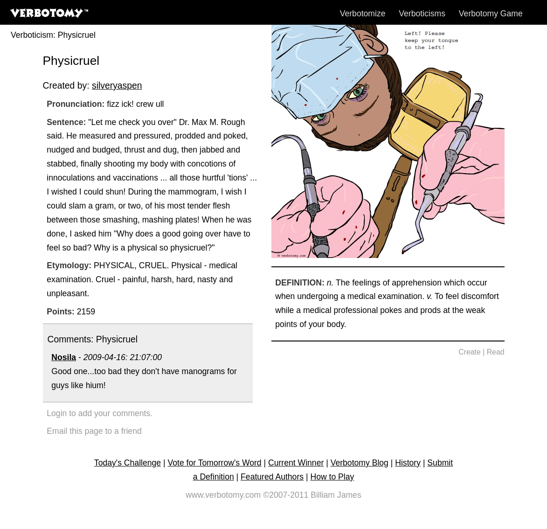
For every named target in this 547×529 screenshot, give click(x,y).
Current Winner (296, 462)
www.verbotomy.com (223, 495)
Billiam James (336, 495)
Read (496, 352)
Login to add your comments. (99, 413)
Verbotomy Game (491, 13)
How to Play (332, 476)
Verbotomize (363, 13)
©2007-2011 (285, 495)
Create (469, 352)
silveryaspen (117, 85)
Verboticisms (422, 13)
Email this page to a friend (94, 431)
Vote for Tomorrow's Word (214, 462)
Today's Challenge (127, 462)
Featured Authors (272, 476)
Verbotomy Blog (359, 462)
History (408, 462)
